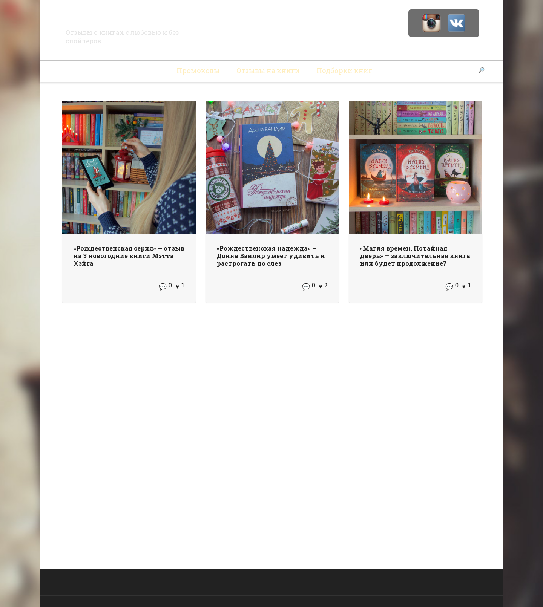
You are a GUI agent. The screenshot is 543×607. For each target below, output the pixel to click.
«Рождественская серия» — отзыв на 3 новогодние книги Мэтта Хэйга (129, 255)
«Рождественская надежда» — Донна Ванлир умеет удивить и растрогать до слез (271, 255)
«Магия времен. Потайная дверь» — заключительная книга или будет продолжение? (415, 255)
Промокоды (198, 70)
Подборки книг (344, 70)
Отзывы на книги (268, 70)
